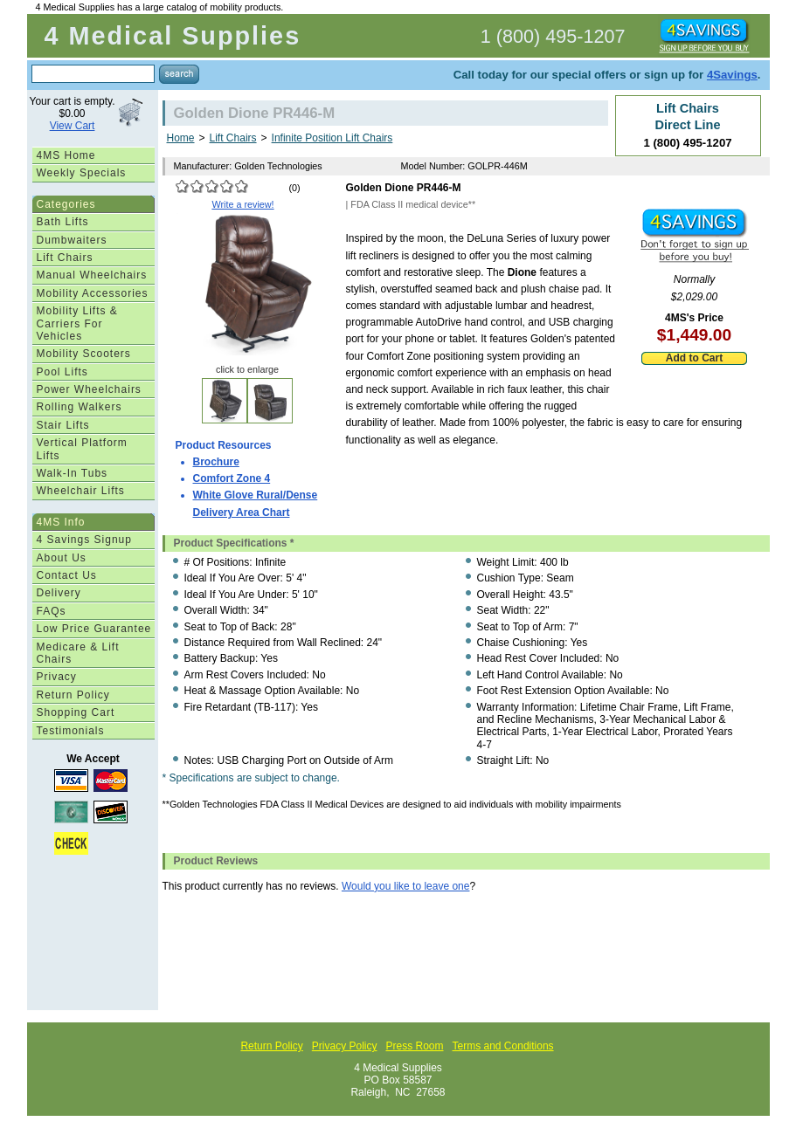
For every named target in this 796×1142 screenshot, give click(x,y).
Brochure (216, 462)
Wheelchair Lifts (81, 491)
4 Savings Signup (84, 539)
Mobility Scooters (84, 353)
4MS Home (66, 155)
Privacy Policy (344, 1046)
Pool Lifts (62, 372)
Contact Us (67, 575)
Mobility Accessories (93, 293)
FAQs (51, 611)
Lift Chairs (65, 257)
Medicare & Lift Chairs (78, 653)
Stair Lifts (63, 425)
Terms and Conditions (503, 1046)
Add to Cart (694, 358)
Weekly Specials (82, 173)
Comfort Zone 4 (232, 478)
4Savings (732, 74)
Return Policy (73, 695)
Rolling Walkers (79, 407)
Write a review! (242, 204)
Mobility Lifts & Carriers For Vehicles (77, 323)
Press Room (414, 1046)
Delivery (59, 593)
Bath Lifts (63, 222)
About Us (62, 558)
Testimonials (71, 731)
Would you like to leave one (406, 886)
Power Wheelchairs (89, 389)
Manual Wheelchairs (92, 275)
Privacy (57, 677)
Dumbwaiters (72, 240)
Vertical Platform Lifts (82, 449)
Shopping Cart (76, 712)
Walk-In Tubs (72, 473)
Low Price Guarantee (94, 629)
